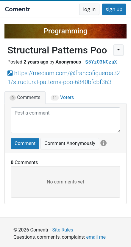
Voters (62, 98)
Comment (25, 143)
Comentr (17, 9)
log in (89, 9)
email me (95, 237)
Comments (25, 98)
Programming (66, 31)
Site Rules (62, 230)
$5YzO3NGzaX (101, 61)
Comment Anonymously (69, 143)
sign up (114, 9)
